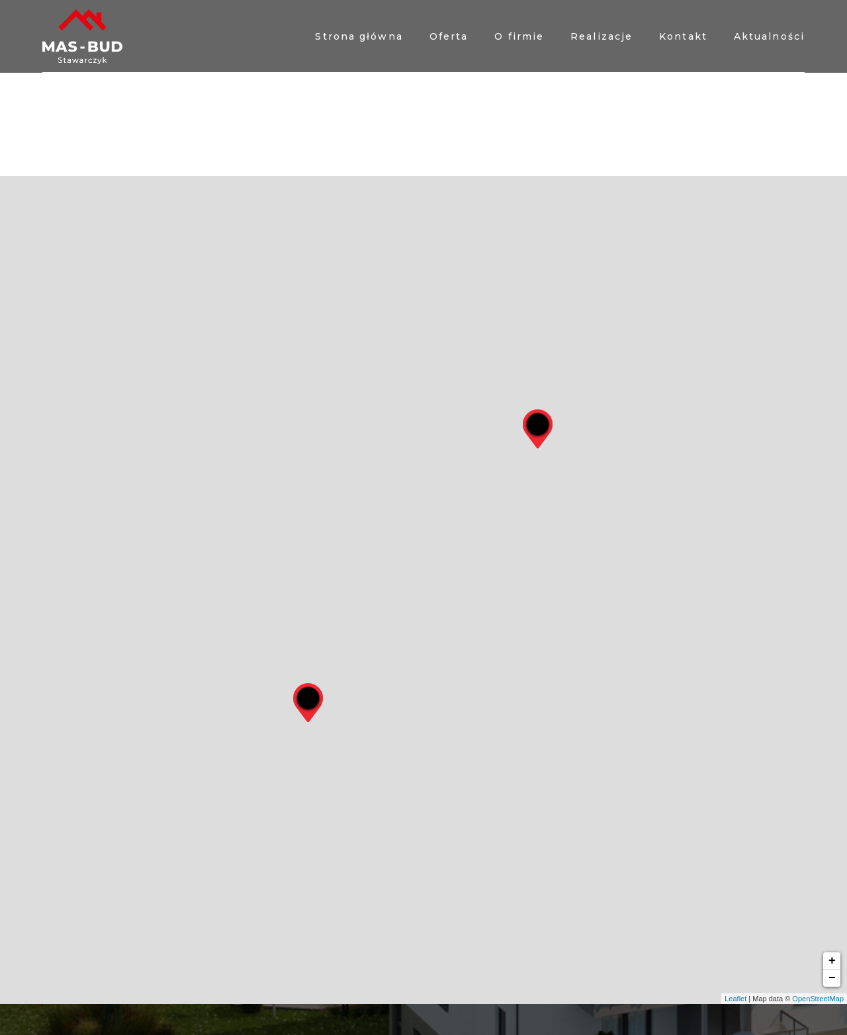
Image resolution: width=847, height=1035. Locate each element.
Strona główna (358, 36)
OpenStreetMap (818, 999)
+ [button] (832, 961)
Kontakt (683, 36)
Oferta (448, 36)
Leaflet (735, 999)
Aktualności (769, 36)
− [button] (832, 978)
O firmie (519, 36)
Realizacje (601, 36)
